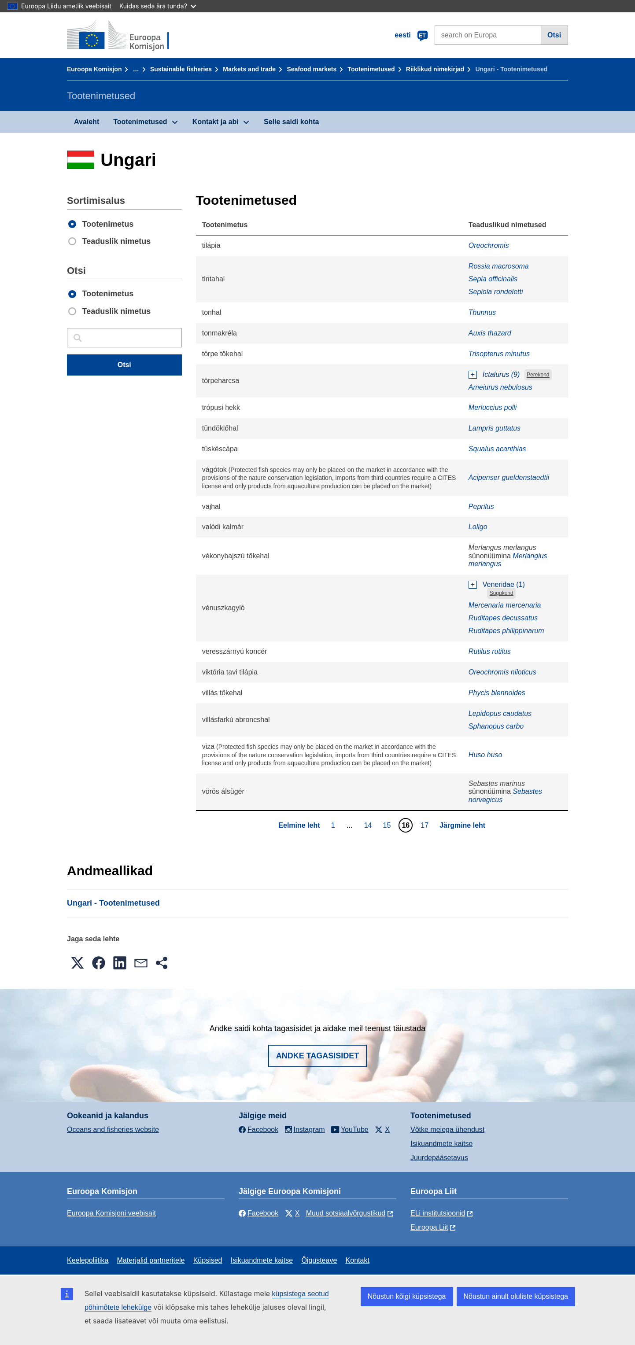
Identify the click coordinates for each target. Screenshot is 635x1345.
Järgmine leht (462, 825)
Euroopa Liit (429, 1227)
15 (388, 825)
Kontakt (357, 1260)
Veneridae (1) (504, 584)
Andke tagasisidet (317, 1055)
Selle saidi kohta (291, 121)
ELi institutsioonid (437, 1213)
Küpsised (207, 1260)
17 (426, 825)
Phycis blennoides (497, 692)
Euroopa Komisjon (94, 69)
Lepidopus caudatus (500, 713)
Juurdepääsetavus (439, 1157)
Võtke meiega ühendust (447, 1129)
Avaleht (86, 121)
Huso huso (485, 755)
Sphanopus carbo (496, 726)
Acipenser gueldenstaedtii (509, 477)
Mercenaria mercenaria (505, 605)
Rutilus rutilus (490, 651)
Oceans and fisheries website (113, 1129)
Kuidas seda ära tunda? (157, 6)
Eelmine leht (299, 825)
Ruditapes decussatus (503, 618)
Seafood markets (311, 69)
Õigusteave (319, 1260)
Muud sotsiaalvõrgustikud (346, 1213)
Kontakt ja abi (215, 121)
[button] (77, 963)
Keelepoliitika (87, 1260)
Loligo (478, 527)
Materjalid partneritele (151, 1260)
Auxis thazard (490, 333)
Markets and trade (249, 69)
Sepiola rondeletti (496, 291)
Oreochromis (489, 245)
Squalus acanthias (497, 449)
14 (369, 825)
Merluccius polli (493, 407)
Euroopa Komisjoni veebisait (111, 1213)
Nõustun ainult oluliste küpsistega (516, 1296)
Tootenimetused (371, 69)
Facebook (258, 1213)
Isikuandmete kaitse (441, 1143)
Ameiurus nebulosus (500, 387)
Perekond (538, 375)
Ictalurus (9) (501, 374)
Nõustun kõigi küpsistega (407, 1296)
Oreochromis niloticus (502, 672)
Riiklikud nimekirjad (435, 69)
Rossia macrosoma (499, 266)
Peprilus (481, 506)
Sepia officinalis (493, 279)
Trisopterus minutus (499, 353)
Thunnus (482, 312)
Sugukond (501, 593)
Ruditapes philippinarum (506, 630)
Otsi (554, 35)
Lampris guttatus (495, 428)
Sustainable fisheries (181, 69)
